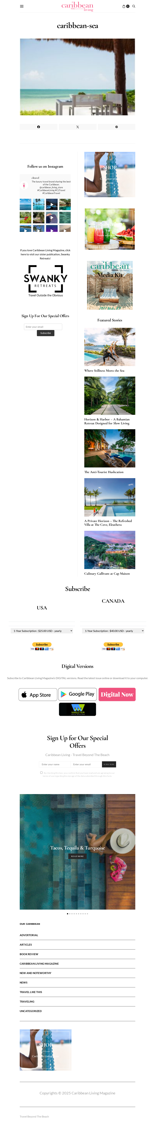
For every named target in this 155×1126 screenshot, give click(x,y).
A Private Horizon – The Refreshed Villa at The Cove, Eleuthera (108, 523)
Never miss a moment (109, 235)
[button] (67, 914)
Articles (26, 944)
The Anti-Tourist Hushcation (104, 472)
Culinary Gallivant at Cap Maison (107, 574)
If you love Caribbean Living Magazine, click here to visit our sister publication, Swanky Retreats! (45, 254)
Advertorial (29, 935)
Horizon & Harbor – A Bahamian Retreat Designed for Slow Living (107, 421)
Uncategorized (31, 1011)
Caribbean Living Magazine (39, 963)
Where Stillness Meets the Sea (104, 371)
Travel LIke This (31, 992)
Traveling (27, 1001)
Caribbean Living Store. (45, 1056)
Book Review (29, 954)
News (23, 982)
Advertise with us (110, 297)
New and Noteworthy (35, 972)
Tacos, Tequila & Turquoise (77, 847)
